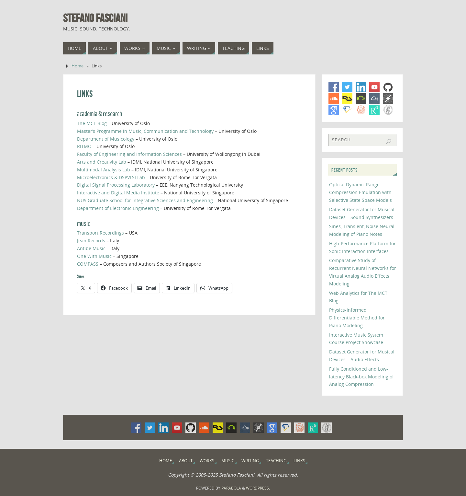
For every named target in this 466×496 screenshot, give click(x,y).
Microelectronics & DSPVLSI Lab (111, 177)
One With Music (94, 256)
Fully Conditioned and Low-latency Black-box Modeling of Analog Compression (361, 376)
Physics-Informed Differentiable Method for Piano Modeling (357, 318)
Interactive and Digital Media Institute (118, 193)
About (186, 461)
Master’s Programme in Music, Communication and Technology (145, 131)
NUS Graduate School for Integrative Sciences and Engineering (145, 200)
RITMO (84, 146)
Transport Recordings (100, 233)
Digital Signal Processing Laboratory (116, 185)
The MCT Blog (92, 123)
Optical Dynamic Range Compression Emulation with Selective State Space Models (360, 192)
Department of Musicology (105, 139)
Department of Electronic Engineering (118, 208)
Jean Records (91, 240)
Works (207, 461)
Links (299, 461)
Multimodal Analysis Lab (103, 170)
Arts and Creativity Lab (101, 162)
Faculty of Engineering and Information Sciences (129, 154)
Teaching (276, 461)
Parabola (231, 488)
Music (227, 461)
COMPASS (87, 264)
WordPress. (258, 488)
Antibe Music (91, 248)
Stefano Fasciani (95, 18)
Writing (250, 461)
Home (77, 66)
